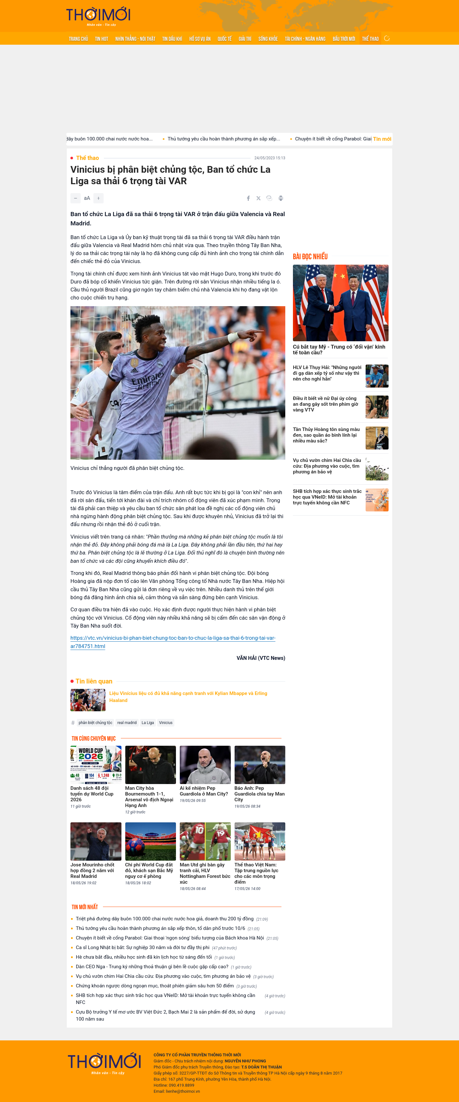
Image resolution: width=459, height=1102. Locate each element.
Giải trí (245, 38)
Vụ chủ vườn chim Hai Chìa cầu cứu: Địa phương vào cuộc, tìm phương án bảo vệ (175, 976)
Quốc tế (225, 38)
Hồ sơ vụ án (200, 38)
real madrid (126, 723)
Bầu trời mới (344, 38)
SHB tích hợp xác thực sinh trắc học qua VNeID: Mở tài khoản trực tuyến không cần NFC (180, 999)
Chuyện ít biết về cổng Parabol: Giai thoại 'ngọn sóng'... (362, 139)
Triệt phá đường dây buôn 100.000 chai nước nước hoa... (99, 139)
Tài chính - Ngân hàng (305, 38)
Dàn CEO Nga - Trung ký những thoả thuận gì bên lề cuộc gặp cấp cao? (163, 967)
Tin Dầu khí (172, 38)
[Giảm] (75, 198)
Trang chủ (78, 38)
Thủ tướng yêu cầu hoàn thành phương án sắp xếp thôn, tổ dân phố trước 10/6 (167, 928)
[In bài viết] (280, 198)
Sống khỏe (268, 38)
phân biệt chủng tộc (95, 723)
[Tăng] (98, 198)
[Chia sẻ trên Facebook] (248, 198)
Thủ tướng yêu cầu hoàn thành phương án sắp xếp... (231, 139)
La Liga (148, 723)
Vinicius (165, 723)
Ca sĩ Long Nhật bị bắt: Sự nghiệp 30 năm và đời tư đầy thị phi (156, 948)
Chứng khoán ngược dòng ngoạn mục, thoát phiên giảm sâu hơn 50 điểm (166, 986)
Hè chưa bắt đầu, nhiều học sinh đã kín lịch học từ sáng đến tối (155, 957)
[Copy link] (269, 198)
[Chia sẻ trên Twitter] (258, 198)
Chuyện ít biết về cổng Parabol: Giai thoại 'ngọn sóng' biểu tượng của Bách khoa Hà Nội (177, 938)
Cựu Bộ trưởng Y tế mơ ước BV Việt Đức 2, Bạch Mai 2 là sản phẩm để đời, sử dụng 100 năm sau (180, 1015)
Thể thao (370, 38)
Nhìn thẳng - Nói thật (135, 38)
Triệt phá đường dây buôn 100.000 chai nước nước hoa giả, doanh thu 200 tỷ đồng (172, 919)
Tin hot (101, 38)
